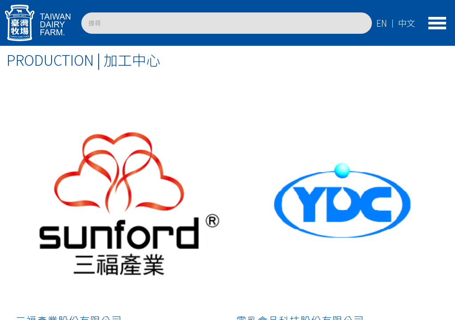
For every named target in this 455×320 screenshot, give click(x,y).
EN (381, 23)
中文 (406, 23)
